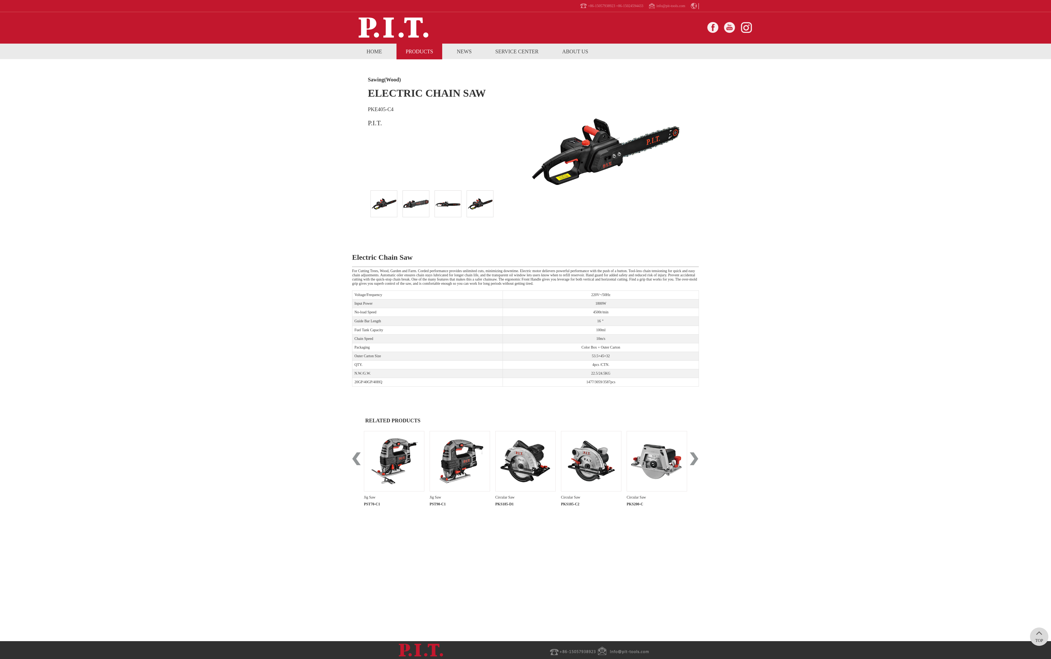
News (464, 51)
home (374, 51)
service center (517, 51)
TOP (1039, 635)
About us (575, 51)
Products (419, 51)
